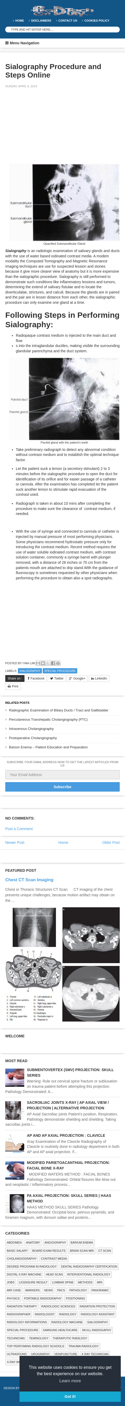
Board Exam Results (48, 1250)
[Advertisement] (44, 129)
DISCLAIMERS (41, 20)
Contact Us (68, 20)
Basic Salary (17, 1250)
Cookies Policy (96, 20)
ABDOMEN (14, 1242)
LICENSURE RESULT (33, 1282)
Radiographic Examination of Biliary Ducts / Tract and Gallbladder (58, 710)
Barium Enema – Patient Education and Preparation (48, 747)
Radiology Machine (67, 1322)
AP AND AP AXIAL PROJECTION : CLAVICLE (66, 1135)
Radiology (67, 1314)
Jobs (11, 1282)
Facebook (38, 678)
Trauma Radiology (84, 1346)
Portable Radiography (42, 1298)
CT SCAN (104, 1250)
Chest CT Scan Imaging (29, 879)
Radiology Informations (27, 1322)
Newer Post (14, 842)
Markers (32, 1290)
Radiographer (18, 1314)
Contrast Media (54, 1258)
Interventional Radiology (88, 1274)
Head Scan (54, 1274)
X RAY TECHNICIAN (94, 1354)
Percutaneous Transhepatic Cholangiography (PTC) (48, 719)
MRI (99, 1282)
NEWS (48, 1290)
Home (19, 20)
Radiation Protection (97, 1306)
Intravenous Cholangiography (31, 729)
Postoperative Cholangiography (33, 738)
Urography (40, 1354)
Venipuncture (65, 1354)
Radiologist (45, 1314)
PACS (61, 1290)
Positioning (75, 1298)
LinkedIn (101, 678)
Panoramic (100, 1290)
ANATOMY (33, 1242)
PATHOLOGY (78, 1290)
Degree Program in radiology (32, 1266)
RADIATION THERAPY (22, 1306)
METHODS (85, 1282)
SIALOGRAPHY (30, 670)
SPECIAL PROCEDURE (60, 670)
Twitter (59, 678)
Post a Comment (19, 829)
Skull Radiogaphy (96, 1330)
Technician (16, 1338)
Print (15, 686)
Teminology (38, 1338)
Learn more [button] (70, 1381)
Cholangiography (21, 1258)
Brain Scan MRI (82, 1250)
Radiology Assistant (98, 1314)
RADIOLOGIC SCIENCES (58, 1306)
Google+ (79, 678)
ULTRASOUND (17, 1354)
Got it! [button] (70, 1396)
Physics (13, 1298)
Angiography (55, 1242)
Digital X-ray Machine (24, 1274)
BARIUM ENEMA (82, 1242)
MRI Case (14, 1290)
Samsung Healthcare (60, 1330)
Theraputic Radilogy (70, 1338)
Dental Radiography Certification (89, 1266)
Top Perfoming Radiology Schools (35, 1346)
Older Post (111, 842)
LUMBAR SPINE (63, 1282)
